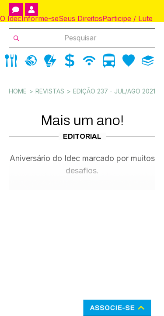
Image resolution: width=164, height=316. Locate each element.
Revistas (49, 91)
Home (18, 91)
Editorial (82, 136)
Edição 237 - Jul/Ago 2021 (114, 91)
